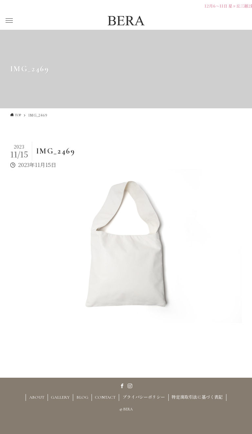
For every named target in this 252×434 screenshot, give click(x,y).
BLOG (82, 397)
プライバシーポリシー (143, 397)
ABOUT (36, 397)
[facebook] (122, 386)
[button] (9, 20)
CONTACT (105, 397)
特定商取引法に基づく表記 (197, 397)
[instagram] (130, 386)
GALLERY (60, 397)
